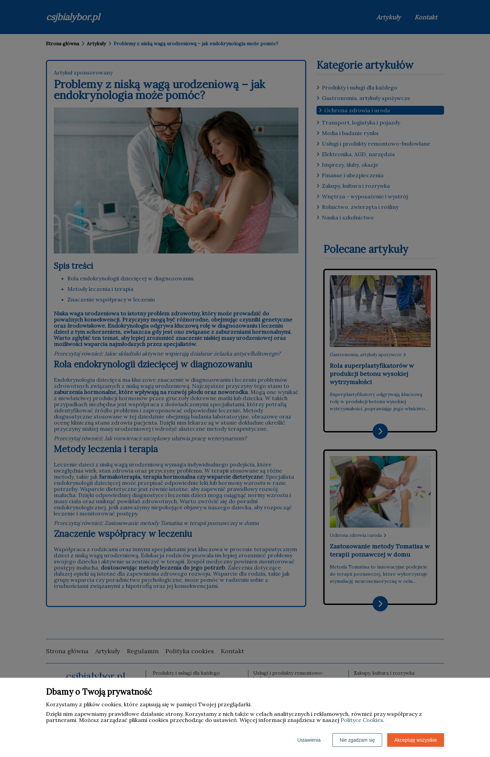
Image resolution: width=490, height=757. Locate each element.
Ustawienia (309, 740)
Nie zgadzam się (357, 740)
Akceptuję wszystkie (415, 740)
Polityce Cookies (362, 720)
